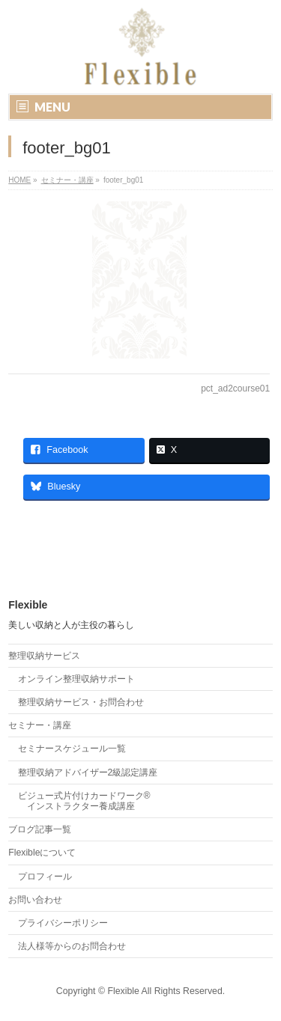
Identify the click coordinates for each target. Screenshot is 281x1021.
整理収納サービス (44, 655)
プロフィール (45, 876)
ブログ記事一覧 (39, 829)
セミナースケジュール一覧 (72, 748)
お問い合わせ (35, 899)
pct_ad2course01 (235, 388)
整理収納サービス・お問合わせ (81, 702)
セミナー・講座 (39, 725)
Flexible (123, 991)
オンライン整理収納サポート (76, 679)
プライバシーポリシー (63, 923)
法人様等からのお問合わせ (72, 946)
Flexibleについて (42, 852)
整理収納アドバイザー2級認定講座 (88, 772)
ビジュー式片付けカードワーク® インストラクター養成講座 (84, 800)
